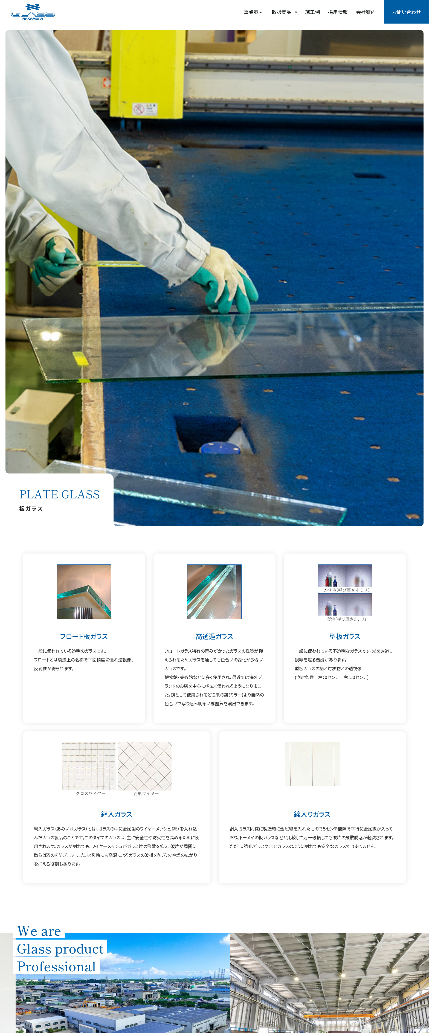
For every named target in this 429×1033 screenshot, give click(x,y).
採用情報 (338, 11)
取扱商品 (281, 11)
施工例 (312, 11)
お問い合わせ (406, 11)
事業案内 (253, 11)
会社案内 (366, 11)
